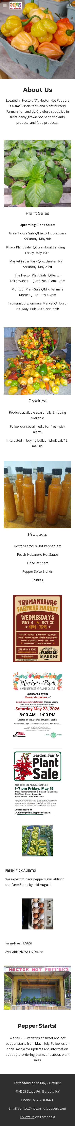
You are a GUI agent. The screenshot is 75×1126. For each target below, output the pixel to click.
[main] (37, 107)
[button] (4, 5)
